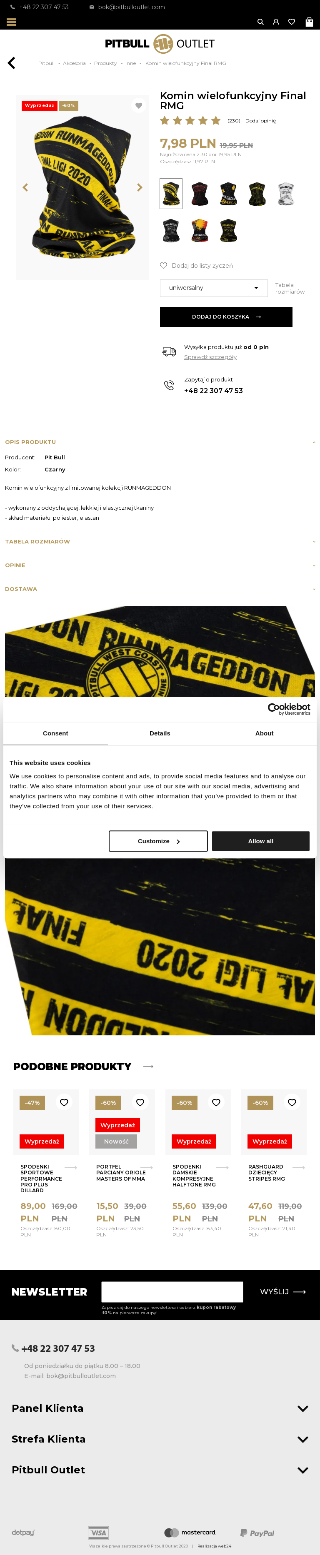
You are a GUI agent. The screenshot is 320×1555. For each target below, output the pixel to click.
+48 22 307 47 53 (39, 7)
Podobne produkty (83, 1067)
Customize (159, 841)
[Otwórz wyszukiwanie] (261, 22)
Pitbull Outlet (160, 1470)
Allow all (260, 841)
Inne (131, 63)
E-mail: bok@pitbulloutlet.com (70, 1376)
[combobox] (214, 288)
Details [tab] (160, 733)
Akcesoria (75, 63)
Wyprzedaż (42, 1141)
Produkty (106, 63)
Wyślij (283, 1291)
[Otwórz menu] (11, 22)
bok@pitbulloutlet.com (127, 7)
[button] (276, 22)
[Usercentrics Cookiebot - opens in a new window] (274, 709)
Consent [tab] (55, 733)
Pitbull (47, 63)
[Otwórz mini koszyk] (310, 22)
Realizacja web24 (214, 1546)
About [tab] (264, 733)
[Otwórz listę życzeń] (292, 22)
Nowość (116, 1141)
